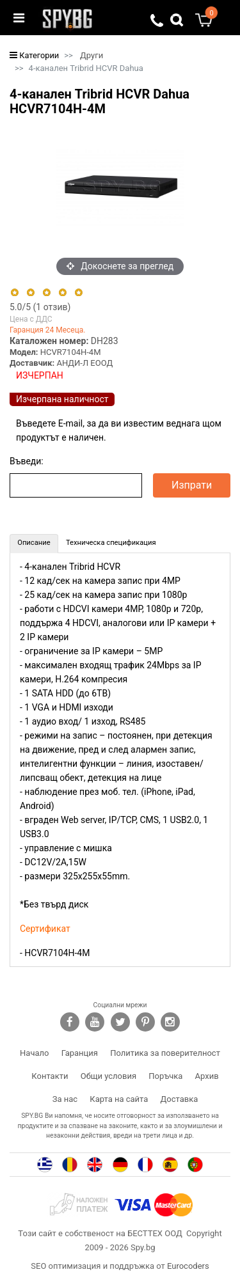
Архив (207, 1076)
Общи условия (108, 1076)
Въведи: (27, 461)
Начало (34, 1053)
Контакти (49, 1076)
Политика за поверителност (165, 1053)
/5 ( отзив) (40, 307)
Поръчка (165, 1076)
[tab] (34, 543)
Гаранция (79, 1053)
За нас (64, 1099)
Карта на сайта (119, 1099)
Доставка (179, 1099)
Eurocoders (188, 1266)
